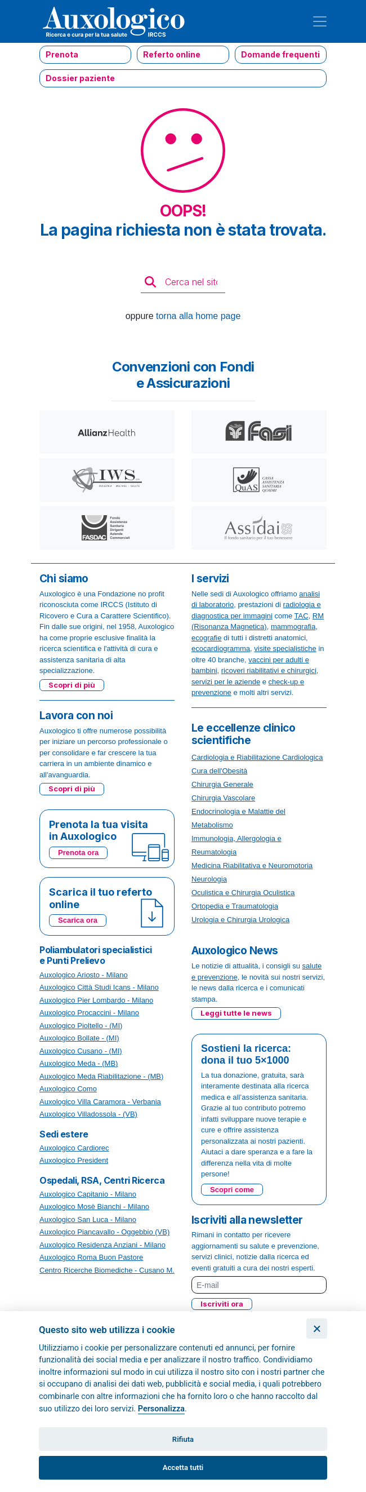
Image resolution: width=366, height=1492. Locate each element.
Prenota (62, 54)
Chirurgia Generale (222, 784)
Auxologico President (73, 1160)
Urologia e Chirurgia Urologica (240, 919)
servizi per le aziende (225, 682)
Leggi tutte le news (236, 1012)
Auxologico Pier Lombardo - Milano (96, 1000)
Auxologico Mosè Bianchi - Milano (94, 1206)
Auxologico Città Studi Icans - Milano (99, 987)
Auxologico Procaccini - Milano (89, 1012)
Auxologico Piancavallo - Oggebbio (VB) (104, 1232)
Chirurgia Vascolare (223, 798)
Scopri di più (71, 684)
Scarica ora (77, 920)
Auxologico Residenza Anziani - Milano (102, 1245)
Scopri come (232, 1189)
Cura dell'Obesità (219, 771)
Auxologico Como (68, 1088)
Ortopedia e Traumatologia (234, 906)
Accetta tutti (183, 1467)
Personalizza (161, 1409)
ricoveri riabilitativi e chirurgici (268, 670)
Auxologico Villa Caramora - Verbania (100, 1101)
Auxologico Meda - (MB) (78, 1063)
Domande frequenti (280, 54)
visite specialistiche (285, 648)
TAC (301, 616)
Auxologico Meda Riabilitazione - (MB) (101, 1076)
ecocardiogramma (220, 648)
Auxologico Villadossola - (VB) (88, 1114)
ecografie (206, 638)
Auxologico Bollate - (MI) (79, 1038)
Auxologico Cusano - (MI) (80, 1051)
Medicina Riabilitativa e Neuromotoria (252, 865)
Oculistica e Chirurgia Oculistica (243, 892)
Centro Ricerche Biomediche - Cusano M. (107, 1270)
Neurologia (209, 879)
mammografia (293, 626)
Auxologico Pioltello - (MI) (80, 1025)
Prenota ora (78, 852)
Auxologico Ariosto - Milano (83, 975)
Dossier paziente (80, 78)
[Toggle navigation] (320, 21)
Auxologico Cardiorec (74, 1148)
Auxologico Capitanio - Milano (87, 1194)
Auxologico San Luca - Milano (87, 1219)
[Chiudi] (316, 1328)
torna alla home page (198, 316)
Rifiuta (183, 1439)
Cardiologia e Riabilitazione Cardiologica (257, 757)
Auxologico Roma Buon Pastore (91, 1257)
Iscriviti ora (221, 1303)
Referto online (171, 54)
